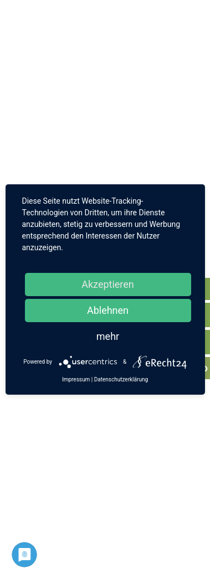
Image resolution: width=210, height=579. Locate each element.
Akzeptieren (107, 284)
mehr (107, 336)
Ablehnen (108, 310)
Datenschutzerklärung (121, 379)
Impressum (76, 379)
